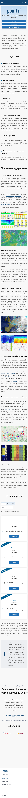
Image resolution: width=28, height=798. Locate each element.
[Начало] (5, 771)
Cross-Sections (8, 376)
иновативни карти (19, 256)
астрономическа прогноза (10, 480)
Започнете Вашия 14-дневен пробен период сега (13, 716)
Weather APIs (5, 781)
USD (13, 503)
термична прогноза (15, 381)
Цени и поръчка (14, 24)
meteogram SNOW (5, 201)
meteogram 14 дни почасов (13, 196)
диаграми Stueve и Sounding (8, 373)
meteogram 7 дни (6, 192)
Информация (14, 21)
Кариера (4, 795)
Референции (5, 792)
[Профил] (22, 2)
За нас (3, 790)
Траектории (8, 409)
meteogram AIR (14, 372)
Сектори (4, 787)
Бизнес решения (6, 778)
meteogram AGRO (5, 204)
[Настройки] (26, 2)
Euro (4, 503)
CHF (8, 503)
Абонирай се (14, 536)
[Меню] (2, 2)
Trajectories (16, 376)
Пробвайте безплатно (14, 27)
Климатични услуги (6, 784)
